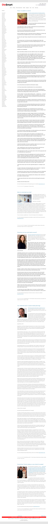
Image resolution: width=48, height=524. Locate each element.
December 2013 (4, 57)
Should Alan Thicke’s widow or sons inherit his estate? (30, 464)
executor (44, 508)
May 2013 (3, 65)
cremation (36, 225)
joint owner (38, 298)
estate (36, 298)
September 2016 (4, 32)
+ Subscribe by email (43, 517)
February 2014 (4, 55)
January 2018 (3, 20)
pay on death (42, 298)
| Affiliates (30, 518)
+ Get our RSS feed (36, 517)
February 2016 (4, 40)
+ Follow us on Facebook (21, 517)
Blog (42, 3)
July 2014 (3, 51)
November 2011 (4, 82)
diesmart (39, 225)
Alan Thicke (33, 508)
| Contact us (12, 518)
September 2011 (4, 84)
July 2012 (3, 76)
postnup (18, 509)
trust (24, 226)
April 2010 (3, 93)
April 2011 (3, 88)
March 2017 (3, 25)
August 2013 (3, 61)
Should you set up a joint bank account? (27, 232)
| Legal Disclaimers (34, 518)
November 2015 (4, 43)
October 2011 (4, 83)
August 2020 (3, 12)
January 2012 (3, 81)
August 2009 (3, 100)
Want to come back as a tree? (24, 192)
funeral (42, 225)
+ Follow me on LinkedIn (29, 517)
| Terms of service (16, 518)
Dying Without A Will (27, 457)
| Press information (26, 518)
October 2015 (4, 44)
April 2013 (3, 66)
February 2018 (4, 19)
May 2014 (3, 52)
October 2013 (4, 59)
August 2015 (3, 47)
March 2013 (3, 67)
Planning (14, 7)
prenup (21, 509)
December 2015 (4, 42)
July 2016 (3, 34)
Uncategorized (26, 186)
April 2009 (3, 104)
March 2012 (3, 80)
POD (45, 298)
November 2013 (4, 58)
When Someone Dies (19, 7)
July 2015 (3, 48)
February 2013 (4, 68)
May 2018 (3, 16)
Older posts (19, 515)
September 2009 (4, 99)
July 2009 (3, 101)
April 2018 (3, 17)
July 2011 (3, 85)
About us (9, 518)
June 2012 (3, 77)
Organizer (27, 7)
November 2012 (4, 72)
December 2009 (4, 96)
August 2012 (3, 75)
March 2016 (3, 39)
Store (40, 3)
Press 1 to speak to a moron (24, 10)
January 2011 (3, 89)
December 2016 (4, 28)
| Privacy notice (21, 518)
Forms (45, 3)
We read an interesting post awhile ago (34, 234)
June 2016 (3, 35)
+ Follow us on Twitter (14, 517)
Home (11, 7)
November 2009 (4, 97)
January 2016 (3, 41)
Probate (24, 7)
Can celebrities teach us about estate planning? (28, 305)
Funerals (25, 225)
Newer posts (43, 515)
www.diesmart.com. (42, 452)
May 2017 (3, 23)
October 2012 (4, 73)
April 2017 (3, 24)
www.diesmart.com (42, 183)
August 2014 (3, 50)
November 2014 (4, 49)
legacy (20, 226)
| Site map (38, 518)
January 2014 (3, 56)
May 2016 (3, 36)
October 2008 (4, 105)
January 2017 (3, 27)
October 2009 (4, 98)
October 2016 (4, 31)
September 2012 (4, 74)
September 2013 (4, 60)
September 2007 (4, 106)
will (25, 226)
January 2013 (3, 69)
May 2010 (3, 92)
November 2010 (4, 90)
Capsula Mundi (19, 203)
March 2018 (3, 18)
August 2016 (3, 33)
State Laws (36, 7)
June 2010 (3, 91)
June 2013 (3, 64)
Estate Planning (26, 298)
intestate (42, 457)
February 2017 (4, 26)
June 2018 (3, 15)
